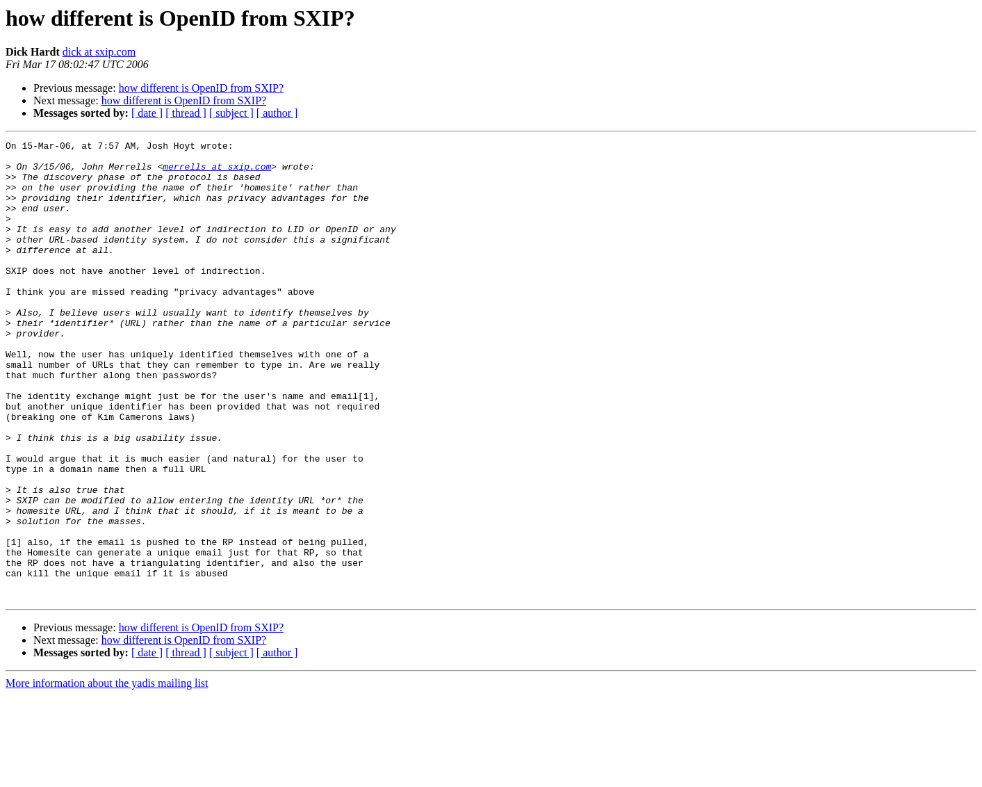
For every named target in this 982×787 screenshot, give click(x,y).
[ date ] (147, 113)
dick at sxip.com (99, 52)
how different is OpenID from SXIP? (201, 88)
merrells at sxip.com (217, 172)
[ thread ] (185, 113)
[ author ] (277, 113)
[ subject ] (231, 113)
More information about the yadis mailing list (107, 775)
